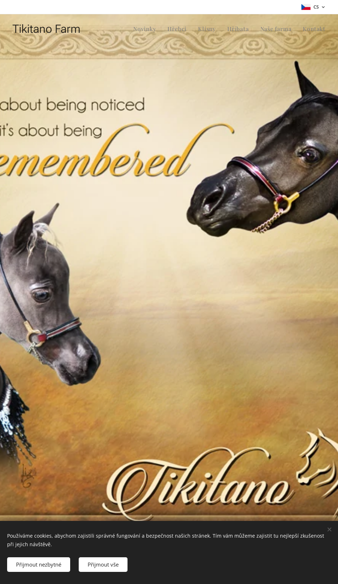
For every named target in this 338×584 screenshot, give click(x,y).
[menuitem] (150, 29)
